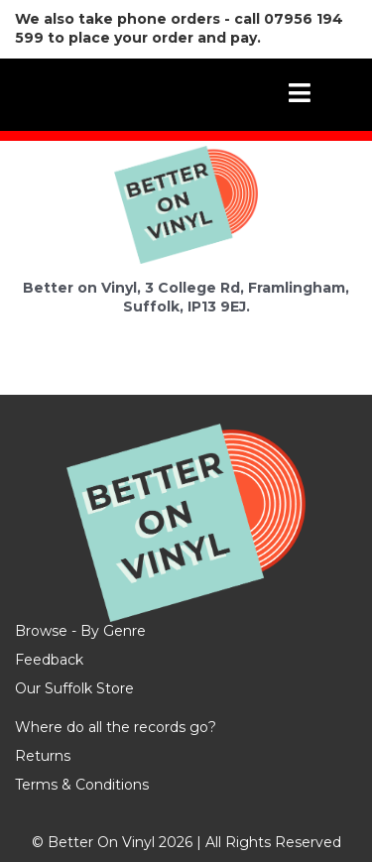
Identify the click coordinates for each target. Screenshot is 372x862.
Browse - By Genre (80, 631)
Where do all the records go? (115, 727)
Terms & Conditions (82, 785)
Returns (42, 756)
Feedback (49, 660)
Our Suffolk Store (74, 688)
